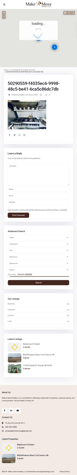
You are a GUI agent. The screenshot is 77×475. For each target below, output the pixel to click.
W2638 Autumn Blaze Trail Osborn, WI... (39, 355)
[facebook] (4, 410)
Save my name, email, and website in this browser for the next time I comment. (37, 210)
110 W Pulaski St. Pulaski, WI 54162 (37, 365)
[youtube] (17, 410)
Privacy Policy (65, 472)
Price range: (12, 274)
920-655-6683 (11, 427)
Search (39, 283)
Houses (11, 315)
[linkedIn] (11, 410)
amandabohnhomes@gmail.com (18, 431)
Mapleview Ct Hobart (31, 344)
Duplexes (11, 310)
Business (11, 304)
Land (10, 321)
